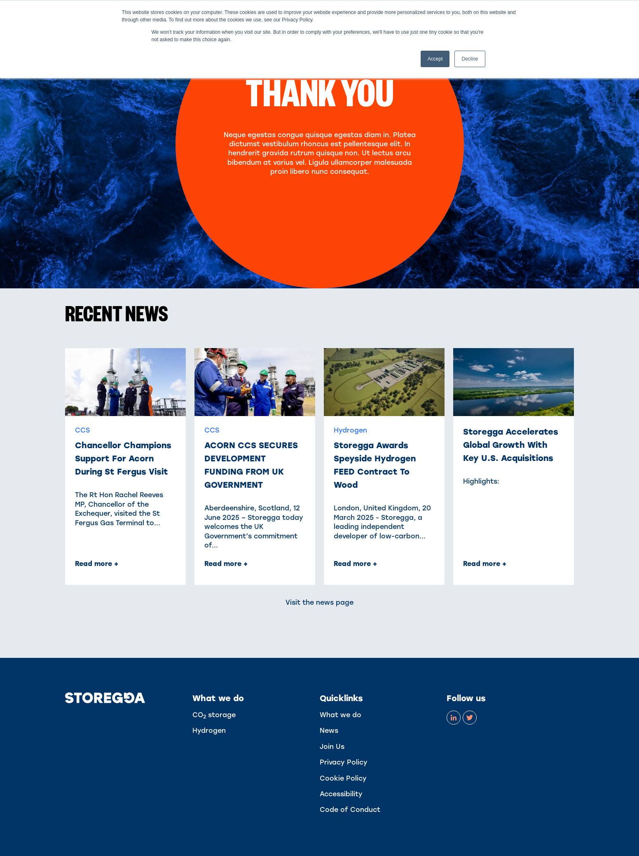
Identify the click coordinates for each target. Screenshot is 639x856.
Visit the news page (319, 602)
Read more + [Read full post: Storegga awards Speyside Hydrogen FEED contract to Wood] (355, 564)
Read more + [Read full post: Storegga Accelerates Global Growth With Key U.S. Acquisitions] (484, 564)
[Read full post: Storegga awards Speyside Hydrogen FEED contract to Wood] (384, 382)
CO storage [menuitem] (214, 715)
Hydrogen (350, 430)
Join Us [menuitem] (332, 747)
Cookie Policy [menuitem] (343, 778)
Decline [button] (469, 59)
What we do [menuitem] (340, 715)
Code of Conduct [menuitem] (350, 810)
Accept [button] (435, 59)
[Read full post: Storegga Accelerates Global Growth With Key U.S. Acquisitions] (513, 382)
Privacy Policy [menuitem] (343, 762)
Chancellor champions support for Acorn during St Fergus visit (123, 458)
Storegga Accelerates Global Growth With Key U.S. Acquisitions (510, 445)
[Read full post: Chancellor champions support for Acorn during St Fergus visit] (125, 382)
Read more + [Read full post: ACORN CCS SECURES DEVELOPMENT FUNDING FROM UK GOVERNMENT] (226, 564)
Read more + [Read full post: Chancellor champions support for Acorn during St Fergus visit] (96, 564)
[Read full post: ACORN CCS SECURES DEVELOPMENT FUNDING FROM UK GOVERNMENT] (254, 382)
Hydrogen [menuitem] (209, 730)
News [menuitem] (329, 730)
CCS (82, 430)
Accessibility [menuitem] (341, 794)
